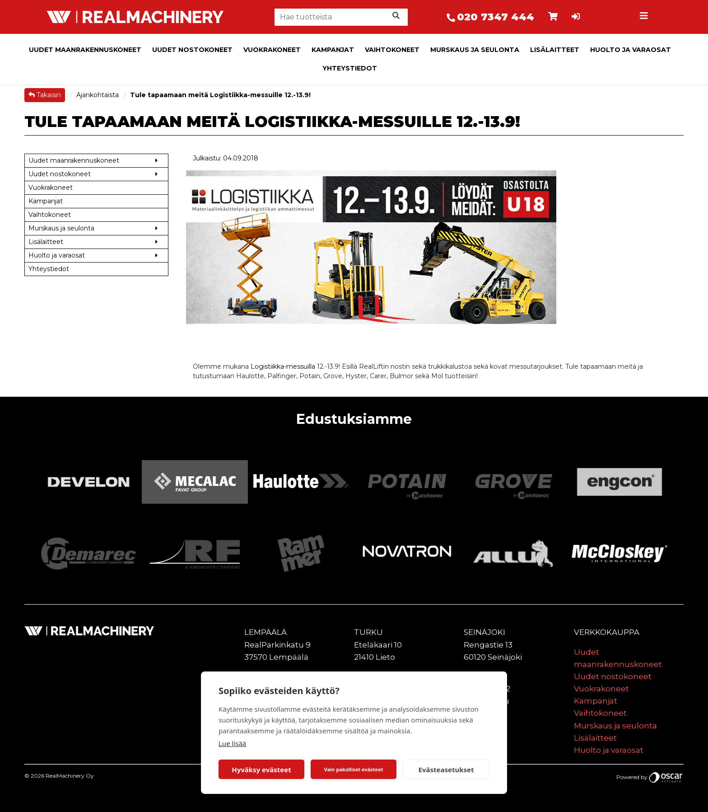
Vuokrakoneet (272, 50)
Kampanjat (333, 50)
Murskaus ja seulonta (474, 50)
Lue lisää (232, 743)
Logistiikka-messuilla (283, 366)
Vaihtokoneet (392, 50)
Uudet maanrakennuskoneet (85, 50)
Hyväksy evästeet (261, 769)
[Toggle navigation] (645, 17)
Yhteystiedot (349, 68)
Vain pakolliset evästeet (353, 769)
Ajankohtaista (98, 95)
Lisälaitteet (554, 50)
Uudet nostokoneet (192, 50)
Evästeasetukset (446, 769)
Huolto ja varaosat (630, 50)
